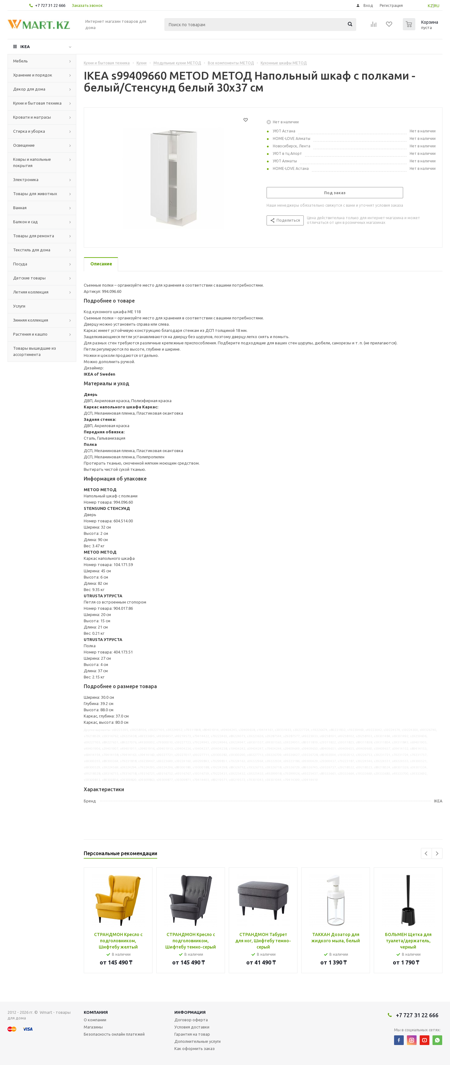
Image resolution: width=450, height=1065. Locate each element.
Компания (96, 1012)
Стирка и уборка (29, 131)
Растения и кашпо (30, 334)
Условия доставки (191, 1027)
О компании (95, 1020)
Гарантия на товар (192, 1034)
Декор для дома (29, 89)
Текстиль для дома (31, 250)
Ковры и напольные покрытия (32, 162)
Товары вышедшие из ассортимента (34, 351)
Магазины (93, 1027)
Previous (426, 853)
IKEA (25, 46)
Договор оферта (191, 1020)
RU (436, 5)
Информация (190, 1012)
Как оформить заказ (194, 1048)
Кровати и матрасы (32, 117)
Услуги (19, 306)
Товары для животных (35, 193)
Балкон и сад (25, 221)
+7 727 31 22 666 (50, 5)
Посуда (20, 264)
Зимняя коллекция (30, 320)
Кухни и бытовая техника (37, 103)
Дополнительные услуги (197, 1041)
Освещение (24, 145)
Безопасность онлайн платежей (114, 1034)
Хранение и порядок (32, 75)
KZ (430, 5)
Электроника (25, 179)
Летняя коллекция (30, 292)
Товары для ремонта (33, 236)
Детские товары (29, 278)
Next (437, 853)
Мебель (20, 61)
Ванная (20, 207)
